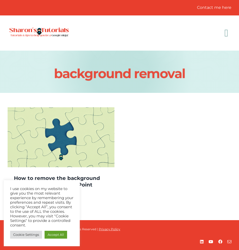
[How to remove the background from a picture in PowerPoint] (61, 137)
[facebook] (220, 242)
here (226, 7)
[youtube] (211, 242)
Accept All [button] (56, 235)
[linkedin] (202, 242)
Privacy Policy (109, 229)
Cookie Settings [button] (26, 235)
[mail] (229, 242)
